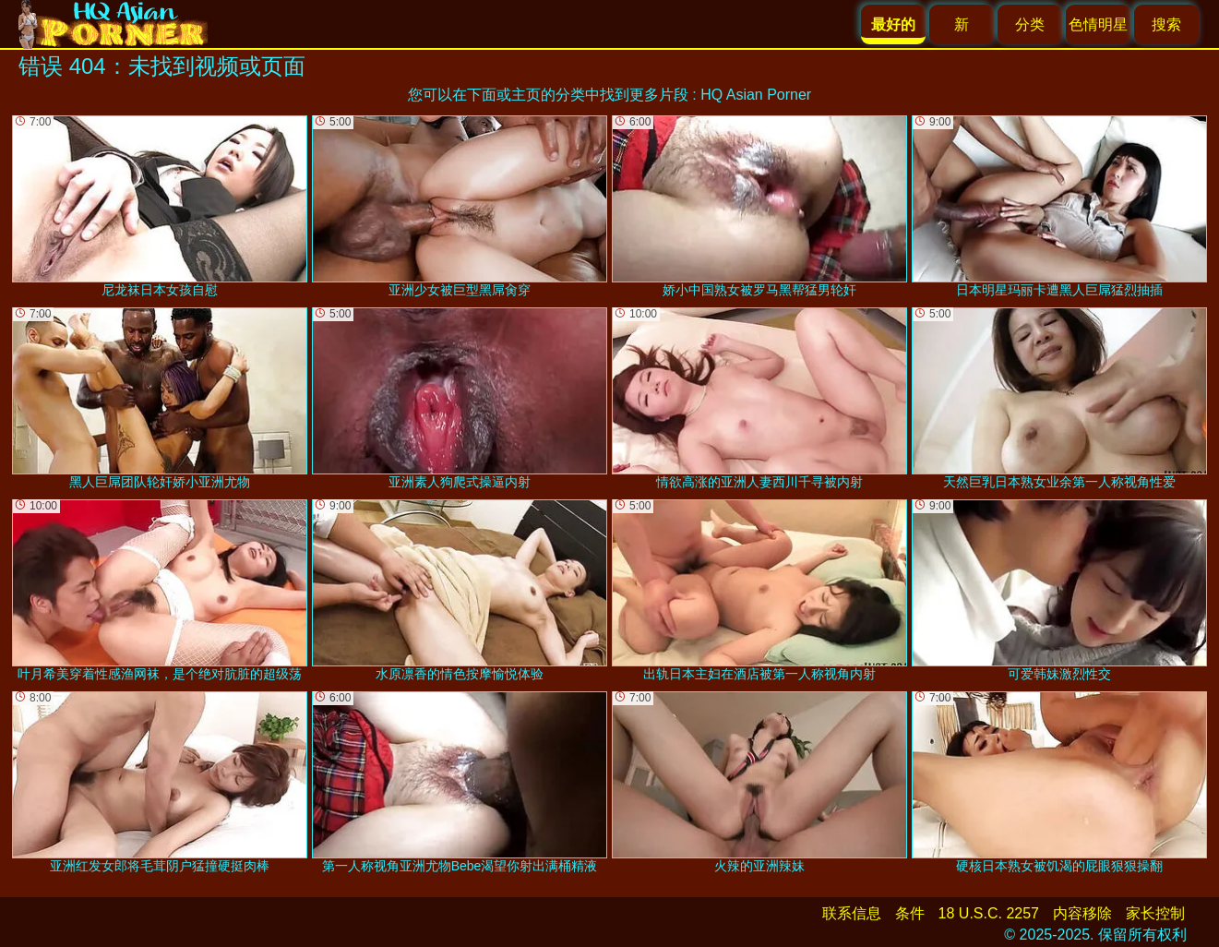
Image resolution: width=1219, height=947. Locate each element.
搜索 (1166, 24)
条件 (910, 913)
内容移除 (1082, 913)
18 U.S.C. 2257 (988, 913)
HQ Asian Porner (755, 94)
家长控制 (1155, 913)
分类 (1030, 24)
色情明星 (1098, 24)
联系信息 (851, 913)
